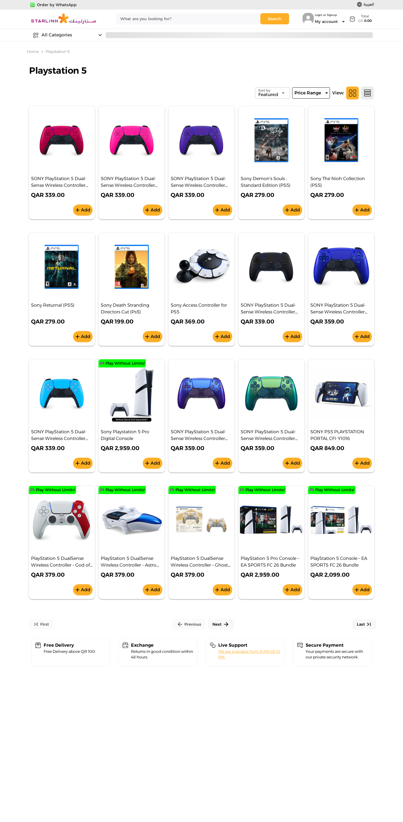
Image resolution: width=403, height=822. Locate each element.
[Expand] (360, 19)
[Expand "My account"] (331, 21)
